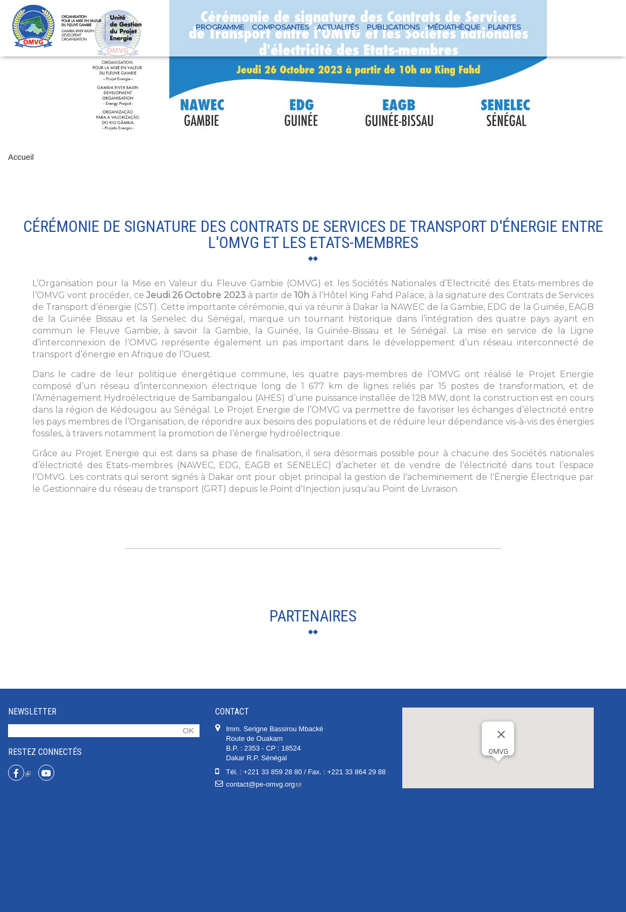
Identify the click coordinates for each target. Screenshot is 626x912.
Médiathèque (454, 27)
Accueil (21, 157)
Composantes (280, 27)
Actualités (338, 27)
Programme (220, 27)
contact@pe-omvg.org (263, 892)
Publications (393, 27)
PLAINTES (504, 27)
